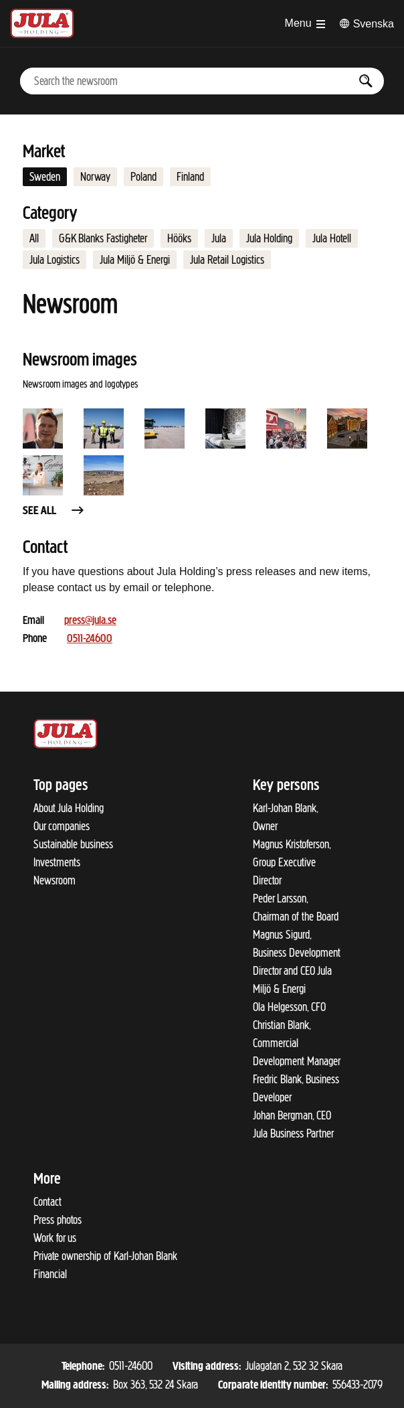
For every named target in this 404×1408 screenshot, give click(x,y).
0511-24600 (89, 639)
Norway (95, 177)
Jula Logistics (54, 260)
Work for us (54, 1238)
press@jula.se (90, 621)
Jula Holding (269, 238)
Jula (218, 238)
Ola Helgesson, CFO (289, 1007)
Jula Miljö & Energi (135, 260)
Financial (50, 1274)
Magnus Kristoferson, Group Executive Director (291, 862)
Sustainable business (73, 844)
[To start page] (42, 23)
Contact (47, 1202)
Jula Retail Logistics (227, 260)
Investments (56, 862)
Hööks (179, 238)
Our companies (61, 826)
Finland (190, 177)
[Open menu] (305, 23)
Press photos (57, 1220)
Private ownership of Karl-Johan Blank (105, 1256)
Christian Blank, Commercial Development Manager (296, 1043)
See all (54, 511)
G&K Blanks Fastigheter (103, 238)
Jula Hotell (331, 238)
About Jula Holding (68, 808)
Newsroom (54, 880)
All (34, 238)
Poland (143, 177)
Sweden (44, 177)
